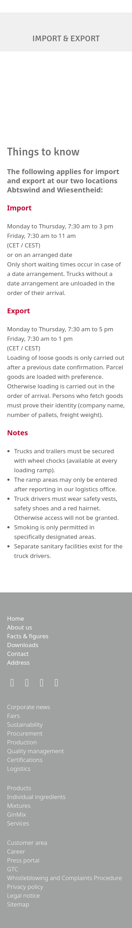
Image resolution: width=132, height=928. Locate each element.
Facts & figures (28, 636)
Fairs (13, 716)
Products (19, 788)
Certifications (25, 760)
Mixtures (19, 805)
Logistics (19, 768)
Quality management (35, 751)
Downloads (22, 645)
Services (18, 823)
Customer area (27, 842)
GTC (12, 869)
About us (19, 627)
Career (16, 851)
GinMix (16, 814)
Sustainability (25, 724)
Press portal (23, 860)
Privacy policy (25, 887)
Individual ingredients (36, 797)
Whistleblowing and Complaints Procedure (64, 878)
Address (18, 662)
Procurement (25, 733)
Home (15, 618)
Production (22, 742)
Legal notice (23, 895)
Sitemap (18, 904)
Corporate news (28, 707)
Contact (18, 654)
